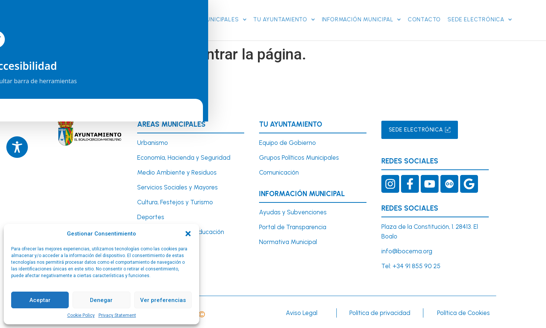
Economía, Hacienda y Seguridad (183, 156)
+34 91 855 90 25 (416, 265)
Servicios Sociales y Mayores (177, 186)
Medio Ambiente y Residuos (177, 171)
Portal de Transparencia (292, 226)
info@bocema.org (406, 250)
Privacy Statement (117, 315)
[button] (188, 233)
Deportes (150, 216)
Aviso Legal (301, 312)
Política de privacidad (379, 312)
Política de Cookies (463, 312)
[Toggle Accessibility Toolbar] (17, 147)
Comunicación (279, 171)
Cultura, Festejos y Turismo (175, 201)
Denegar (101, 300)
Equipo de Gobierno (287, 142)
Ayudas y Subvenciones (293, 211)
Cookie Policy (81, 315)
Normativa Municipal (288, 240)
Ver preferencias (163, 300)
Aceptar (40, 300)
